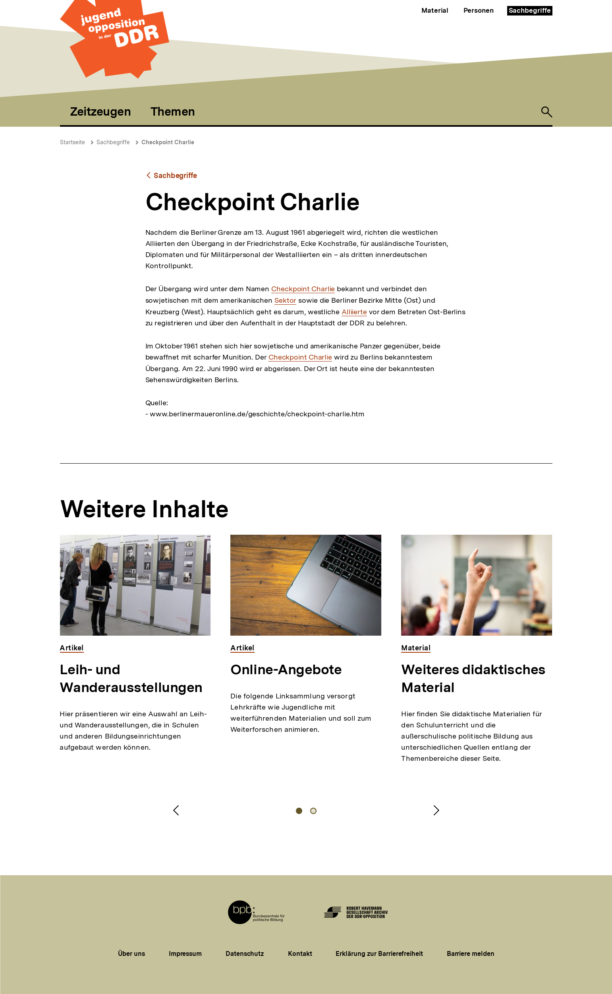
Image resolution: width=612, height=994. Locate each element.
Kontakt (300, 953)
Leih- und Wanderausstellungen (131, 678)
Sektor (285, 300)
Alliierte (354, 311)
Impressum (185, 953)
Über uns (131, 953)
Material (434, 10)
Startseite (72, 142)
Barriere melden (470, 953)
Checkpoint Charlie (167, 142)
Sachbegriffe (530, 10)
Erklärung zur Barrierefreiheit (379, 953)
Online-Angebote (286, 669)
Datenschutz (245, 953)
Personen (478, 10)
